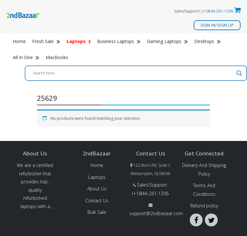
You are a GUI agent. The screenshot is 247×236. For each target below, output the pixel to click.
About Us (96, 189)
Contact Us (96, 200)
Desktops (207, 41)
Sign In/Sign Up (217, 25)
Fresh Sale (46, 41)
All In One (26, 57)
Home (19, 41)
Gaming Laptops (167, 41)
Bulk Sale (96, 212)
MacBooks (57, 57)
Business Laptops (119, 41)
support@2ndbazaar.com (156, 213)
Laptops (96, 177)
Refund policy (204, 206)
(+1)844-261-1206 (217, 11)
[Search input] (133, 73)
